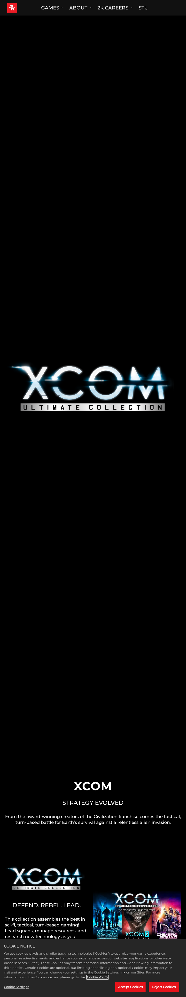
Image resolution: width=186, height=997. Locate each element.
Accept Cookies (130, 987)
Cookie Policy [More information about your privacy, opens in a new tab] (97, 977)
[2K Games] (21, 8)
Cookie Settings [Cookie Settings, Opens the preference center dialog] (16, 987)
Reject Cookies (164, 987)
